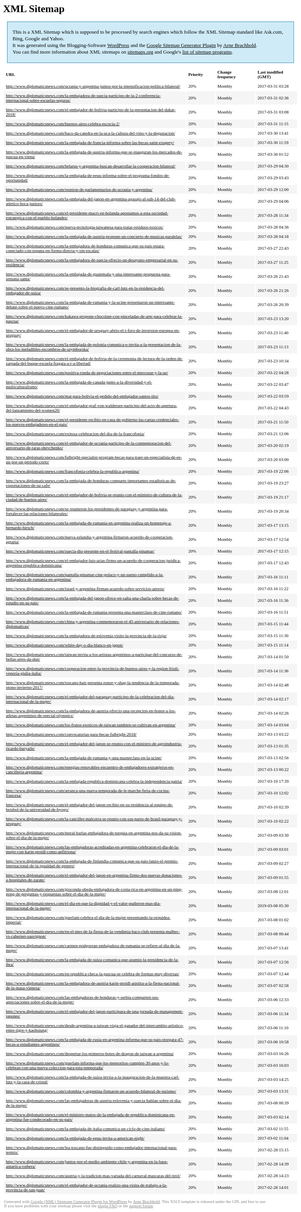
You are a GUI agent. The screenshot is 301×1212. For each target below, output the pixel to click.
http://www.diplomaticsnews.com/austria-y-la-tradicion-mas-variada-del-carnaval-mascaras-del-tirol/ (93, 1175)
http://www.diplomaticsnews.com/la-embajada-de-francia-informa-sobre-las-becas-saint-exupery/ (90, 142)
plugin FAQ (107, 1206)
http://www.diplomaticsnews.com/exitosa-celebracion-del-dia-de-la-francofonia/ (75, 433)
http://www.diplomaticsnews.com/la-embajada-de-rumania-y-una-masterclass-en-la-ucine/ (84, 757)
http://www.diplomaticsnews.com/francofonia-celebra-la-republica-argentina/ (73, 471)
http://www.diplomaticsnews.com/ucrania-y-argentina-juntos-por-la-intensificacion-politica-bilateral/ (93, 86)
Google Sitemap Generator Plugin (181, 45)
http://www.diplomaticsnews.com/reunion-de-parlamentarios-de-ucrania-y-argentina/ (79, 189)
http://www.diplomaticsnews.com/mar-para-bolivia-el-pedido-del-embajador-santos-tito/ (82, 396)
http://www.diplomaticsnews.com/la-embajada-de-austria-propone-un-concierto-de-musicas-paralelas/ (94, 236)
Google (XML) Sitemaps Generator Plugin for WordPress (79, 1201)
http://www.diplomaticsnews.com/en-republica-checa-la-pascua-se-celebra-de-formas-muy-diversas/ (92, 973)
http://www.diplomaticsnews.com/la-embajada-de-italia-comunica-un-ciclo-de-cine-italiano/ (85, 1128)
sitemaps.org (140, 52)
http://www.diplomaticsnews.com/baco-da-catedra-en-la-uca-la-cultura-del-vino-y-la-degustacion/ (90, 133)
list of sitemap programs (207, 52)
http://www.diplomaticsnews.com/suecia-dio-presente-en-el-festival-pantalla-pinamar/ (80, 551)
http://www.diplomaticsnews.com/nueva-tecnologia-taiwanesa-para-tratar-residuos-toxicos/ (84, 227)
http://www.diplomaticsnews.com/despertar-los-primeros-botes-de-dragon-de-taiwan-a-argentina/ (90, 1053)
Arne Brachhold (239, 45)
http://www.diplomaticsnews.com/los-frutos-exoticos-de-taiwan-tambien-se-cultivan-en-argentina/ (91, 724)
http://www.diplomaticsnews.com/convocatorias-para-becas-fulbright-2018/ (71, 734)
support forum (141, 1206)
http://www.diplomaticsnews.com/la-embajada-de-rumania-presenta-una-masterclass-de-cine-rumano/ (94, 612)
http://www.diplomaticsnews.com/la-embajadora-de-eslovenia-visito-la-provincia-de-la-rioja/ (86, 635)
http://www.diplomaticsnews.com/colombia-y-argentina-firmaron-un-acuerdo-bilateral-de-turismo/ (91, 1091)
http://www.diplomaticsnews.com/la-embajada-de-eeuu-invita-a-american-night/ (75, 1138)
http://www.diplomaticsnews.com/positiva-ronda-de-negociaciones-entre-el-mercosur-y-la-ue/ (87, 372)
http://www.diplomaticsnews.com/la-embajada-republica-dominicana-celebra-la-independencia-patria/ (94, 781)
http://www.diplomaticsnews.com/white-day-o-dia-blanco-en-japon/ (64, 645)
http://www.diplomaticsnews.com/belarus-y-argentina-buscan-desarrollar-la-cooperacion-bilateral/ (91, 166)
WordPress (118, 45)
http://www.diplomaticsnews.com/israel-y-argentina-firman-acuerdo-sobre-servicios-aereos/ (85, 588)
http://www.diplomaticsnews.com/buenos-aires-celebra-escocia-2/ (63, 123)
